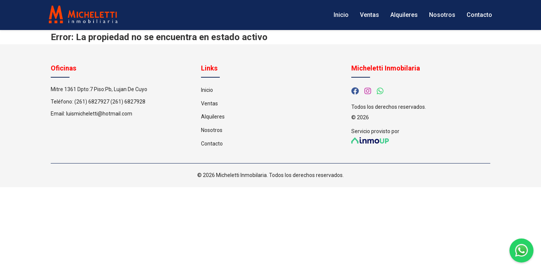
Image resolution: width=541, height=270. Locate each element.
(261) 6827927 (91, 102)
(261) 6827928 (127, 102)
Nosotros (442, 14)
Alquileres (404, 14)
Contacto (479, 14)
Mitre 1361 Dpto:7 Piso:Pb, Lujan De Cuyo (99, 89)
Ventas (369, 14)
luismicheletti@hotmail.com (99, 114)
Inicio (341, 14)
